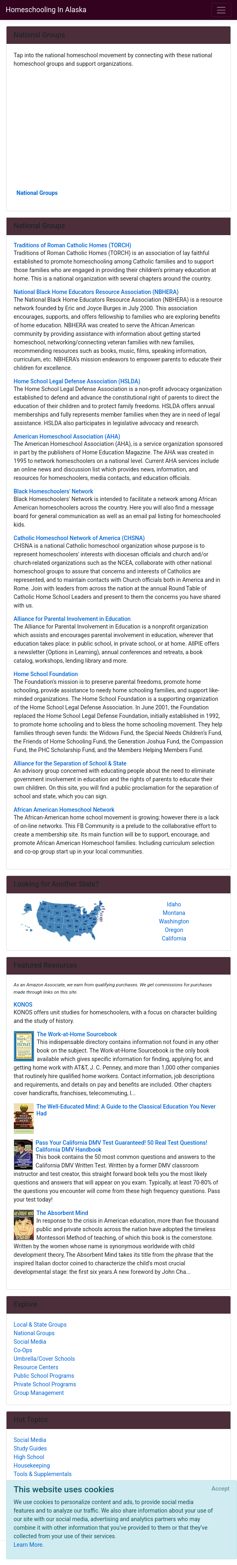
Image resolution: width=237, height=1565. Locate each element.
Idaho (174, 904)
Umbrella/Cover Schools (44, 1358)
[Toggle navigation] (221, 10)
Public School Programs (44, 1376)
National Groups (37, 193)
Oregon (174, 930)
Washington (174, 921)
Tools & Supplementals (43, 1474)
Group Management (39, 1393)
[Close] (220, 1489)
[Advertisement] (119, 128)
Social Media (30, 1341)
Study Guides (30, 1448)
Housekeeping (32, 1465)
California (174, 938)
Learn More (28, 1544)
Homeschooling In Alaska (46, 10)
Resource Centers (36, 1367)
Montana (174, 913)
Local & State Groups (40, 1324)
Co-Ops (23, 1350)
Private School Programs (45, 1384)
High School (29, 1457)
